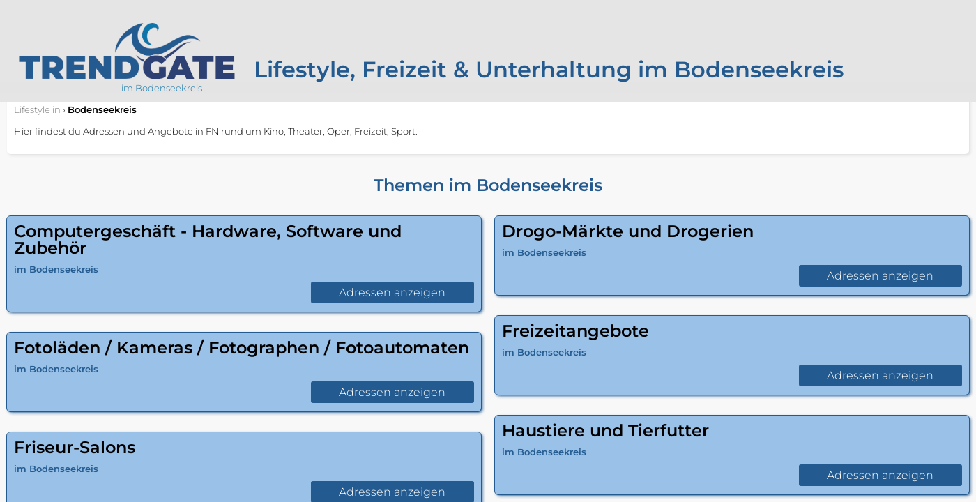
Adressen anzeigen (392, 292)
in (37, 109)
